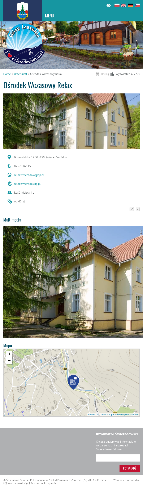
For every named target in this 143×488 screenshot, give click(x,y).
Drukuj (105, 74)
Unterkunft (20, 74)
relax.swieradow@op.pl (29, 175)
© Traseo (102, 414)
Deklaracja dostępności (43, 483)
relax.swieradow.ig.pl (27, 184)
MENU (49, 15)
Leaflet (91, 414)
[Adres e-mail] (118, 458)
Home (7, 74)
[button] (73, 383)
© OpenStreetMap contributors (122, 414)
